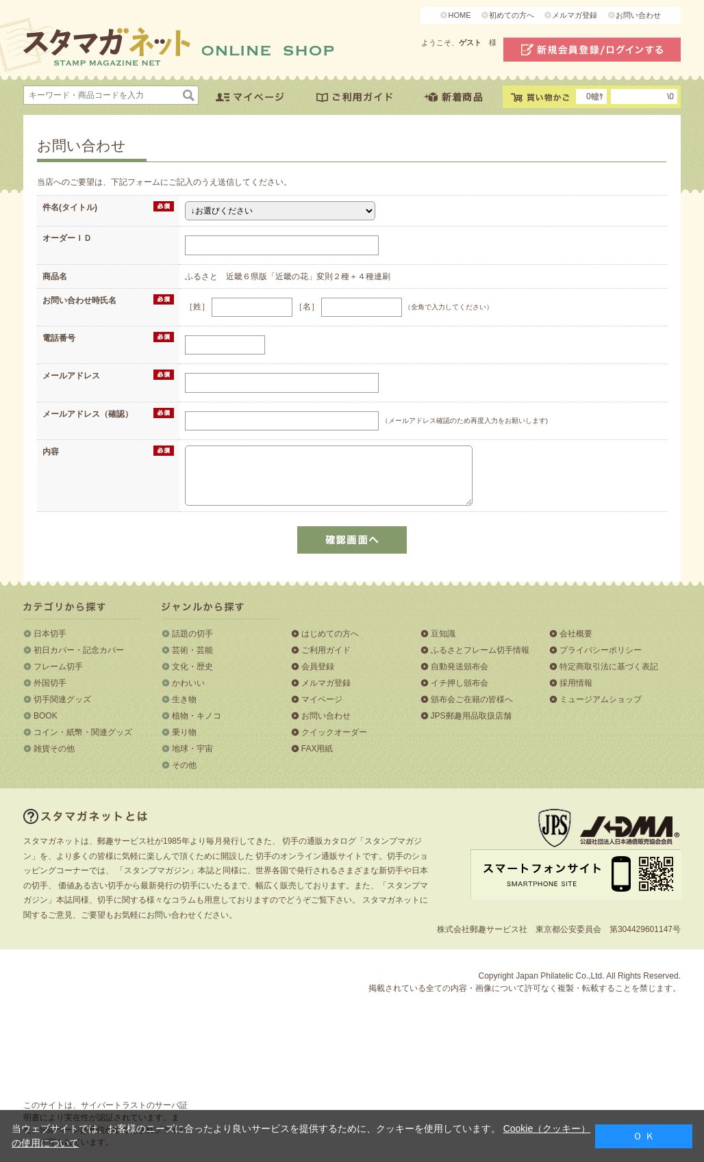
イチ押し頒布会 (459, 683)
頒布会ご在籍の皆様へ (472, 699)
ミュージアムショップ (601, 699)
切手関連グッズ (62, 699)
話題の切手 (192, 633)
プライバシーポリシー (601, 650)
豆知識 (443, 633)
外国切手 (50, 683)
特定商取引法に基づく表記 (609, 666)
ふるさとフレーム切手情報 (480, 650)
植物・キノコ (196, 716)
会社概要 (576, 633)
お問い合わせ (638, 15)
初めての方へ (511, 15)
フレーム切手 (58, 666)
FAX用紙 (317, 748)
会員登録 (317, 666)
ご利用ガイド (326, 650)
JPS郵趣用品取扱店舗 (471, 716)
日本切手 (50, 633)
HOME (459, 15)
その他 (184, 765)
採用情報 (576, 683)
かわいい (188, 683)
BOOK (46, 716)
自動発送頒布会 (459, 666)
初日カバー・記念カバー (79, 650)
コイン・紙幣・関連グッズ (83, 732)
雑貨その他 (54, 748)
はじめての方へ (330, 633)
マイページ (321, 699)
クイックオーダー (334, 732)
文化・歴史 (192, 666)
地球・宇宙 (192, 748)
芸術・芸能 (192, 650)
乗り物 (184, 732)
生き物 (184, 699)
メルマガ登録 (574, 15)
